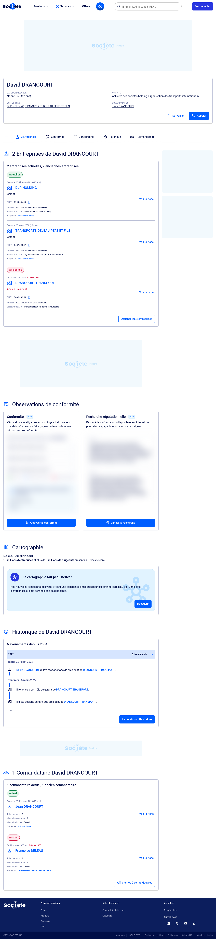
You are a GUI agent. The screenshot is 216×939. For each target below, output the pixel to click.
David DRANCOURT (27, 670)
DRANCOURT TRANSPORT (99, 670)
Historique (112, 137)
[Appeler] (199, 116)
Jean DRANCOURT (123, 106)
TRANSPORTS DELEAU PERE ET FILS (47, 106)
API (43, 926)
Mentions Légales (205, 935)
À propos (120, 935)
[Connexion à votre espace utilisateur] (202, 6)
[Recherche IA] (100, 6)
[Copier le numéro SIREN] (29, 202)
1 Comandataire (142, 137)
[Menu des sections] (6, 137)
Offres (86, 6)
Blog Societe (170, 910)
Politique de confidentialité (180, 935)
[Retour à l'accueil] (14, 905)
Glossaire (107, 915)
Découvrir (143, 603)
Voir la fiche (146, 199)
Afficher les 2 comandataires (134, 882)
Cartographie (83, 137)
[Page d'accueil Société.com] (12, 6)
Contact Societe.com (113, 910)
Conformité (55, 137)
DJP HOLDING (15, 106)
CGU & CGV (134, 935)
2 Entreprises (26, 137)
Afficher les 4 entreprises (136, 318)
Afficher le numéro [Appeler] (26, 216)
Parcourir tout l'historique (137, 719)
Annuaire (45, 921)
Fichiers (45, 915)
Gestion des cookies (154, 935)
